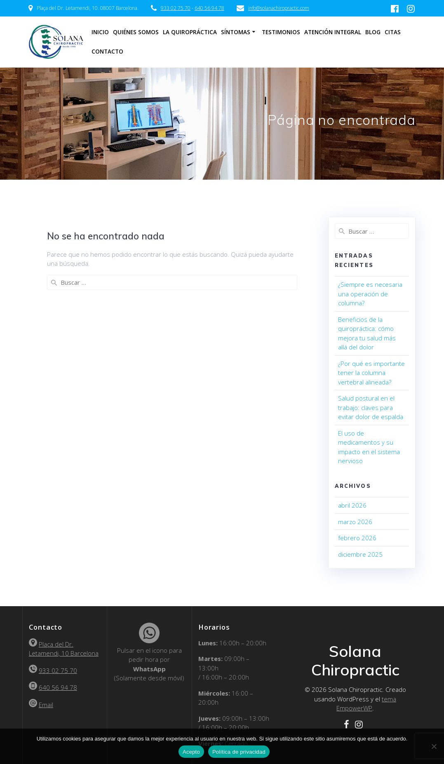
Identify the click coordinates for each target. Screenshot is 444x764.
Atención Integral (332, 32)
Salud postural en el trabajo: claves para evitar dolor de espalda (370, 407)
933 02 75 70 (175, 8)
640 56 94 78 (209, 8)
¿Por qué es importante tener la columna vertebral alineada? (371, 372)
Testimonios (281, 32)
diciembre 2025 (360, 554)
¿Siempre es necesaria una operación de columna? (370, 293)
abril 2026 (352, 505)
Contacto (107, 51)
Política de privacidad (238, 752)
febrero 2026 (357, 538)
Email (46, 705)
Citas (393, 32)
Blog (373, 32)
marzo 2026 (355, 522)
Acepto (191, 752)
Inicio (100, 32)
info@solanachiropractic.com (278, 8)
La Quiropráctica (190, 32)
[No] (434, 746)
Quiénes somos (136, 32)
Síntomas (235, 32)
